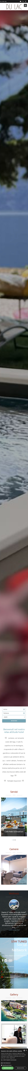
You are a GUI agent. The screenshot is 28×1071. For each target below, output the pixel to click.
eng (5, 1)
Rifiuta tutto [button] (20, 1068)
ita (1, 1)
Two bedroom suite (19, 883)
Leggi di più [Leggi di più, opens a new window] (12, 1057)
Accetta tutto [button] (7, 1068)
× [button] (26, 1050)
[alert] (14, 1060)
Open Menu (25, 5)
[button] (14, 1065)
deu (3, 1)
